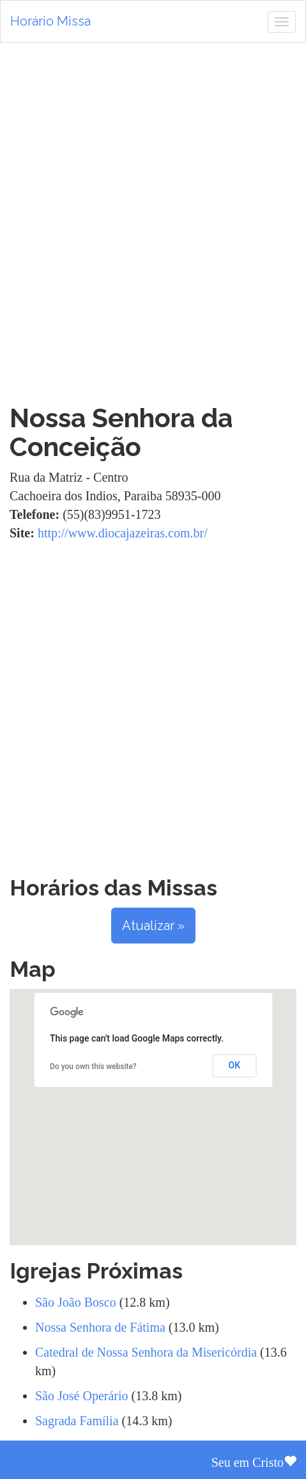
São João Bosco (75, 1302)
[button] (153, 1105)
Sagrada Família (77, 1421)
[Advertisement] (153, 223)
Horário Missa (50, 21)
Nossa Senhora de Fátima (100, 1327)
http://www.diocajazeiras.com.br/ (123, 533)
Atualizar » (153, 925)
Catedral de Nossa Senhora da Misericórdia (146, 1352)
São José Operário (81, 1396)
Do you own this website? (93, 1066)
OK (235, 1065)
